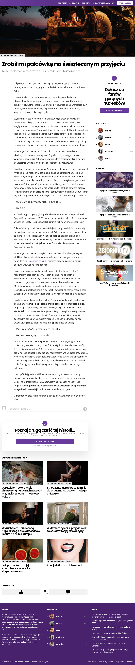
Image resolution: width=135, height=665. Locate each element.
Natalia (108, 158)
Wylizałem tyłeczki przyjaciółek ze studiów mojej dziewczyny (66, 529)
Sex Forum (92, 662)
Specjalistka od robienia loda (65, 565)
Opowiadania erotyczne (14, 483)
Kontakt (130, 662)
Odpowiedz (85, 409)
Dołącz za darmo (45, 441)
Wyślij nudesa (125, 3)
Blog (111, 662)
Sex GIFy (86, 3)
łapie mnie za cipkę (37, 261)
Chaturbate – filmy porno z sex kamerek (114, 239)
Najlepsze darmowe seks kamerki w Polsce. (110, 633)
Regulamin (120, 662)
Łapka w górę (21, 592)
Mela (107, 144)
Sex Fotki (74, 3)
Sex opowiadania (101, 3)
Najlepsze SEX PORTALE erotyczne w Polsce (114, 191)
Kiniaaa (109, 151)
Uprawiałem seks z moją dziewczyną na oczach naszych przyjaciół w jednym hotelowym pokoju (22, 492)
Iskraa (108, 130)
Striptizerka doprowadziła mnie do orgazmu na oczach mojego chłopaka (67, 490)
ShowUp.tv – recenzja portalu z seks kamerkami (114, 284)
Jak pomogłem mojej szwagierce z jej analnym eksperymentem (17, 568)
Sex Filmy (62, 3)
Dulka (108, 137)
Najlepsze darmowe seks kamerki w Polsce (114, 216)
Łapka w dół (68, 592)
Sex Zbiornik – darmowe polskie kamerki (114, 261)
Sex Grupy (103, 662)
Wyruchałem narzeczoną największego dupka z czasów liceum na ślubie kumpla (21, 531)
